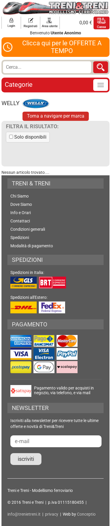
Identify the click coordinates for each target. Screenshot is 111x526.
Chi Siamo (19, 196)
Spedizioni (19, 237)
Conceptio (86, 514)
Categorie (19, 84)
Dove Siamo (21, 204)
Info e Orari (20, 212)
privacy (51, 514)
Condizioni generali (27, 229)
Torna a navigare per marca (55, 116)
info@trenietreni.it (24, 514)
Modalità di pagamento (31, 245)
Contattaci (20, 221)
